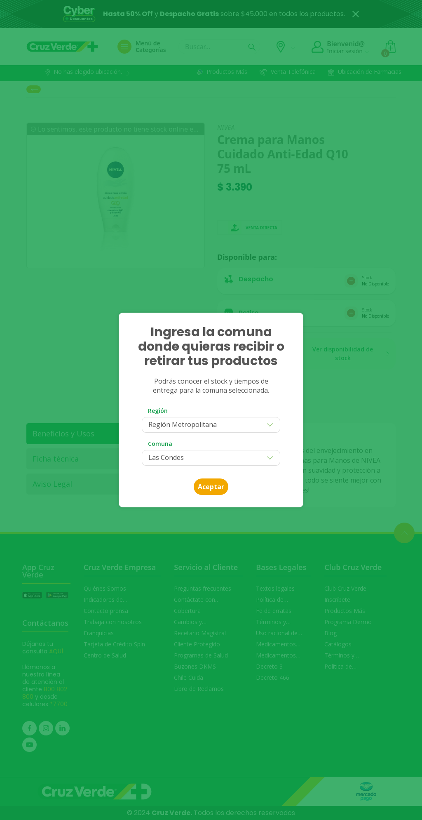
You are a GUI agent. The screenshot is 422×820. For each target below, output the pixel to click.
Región (158, 411)
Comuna (160, 444)
